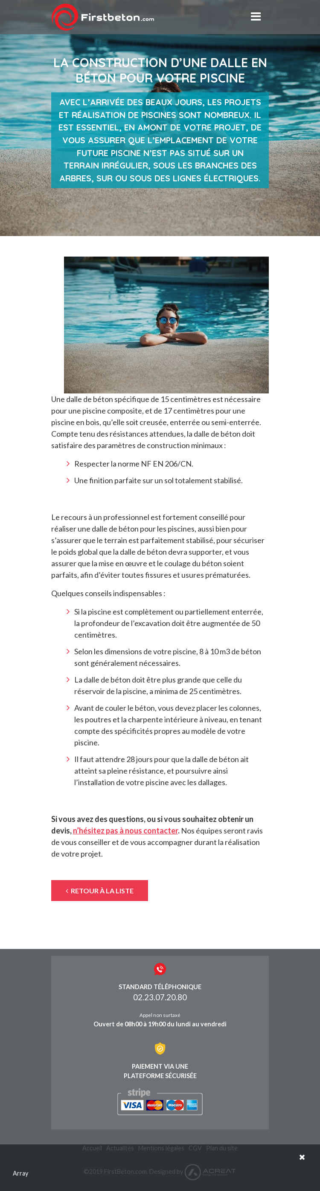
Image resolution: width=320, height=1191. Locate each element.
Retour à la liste (100, 891)
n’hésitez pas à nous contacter (125, 830)
